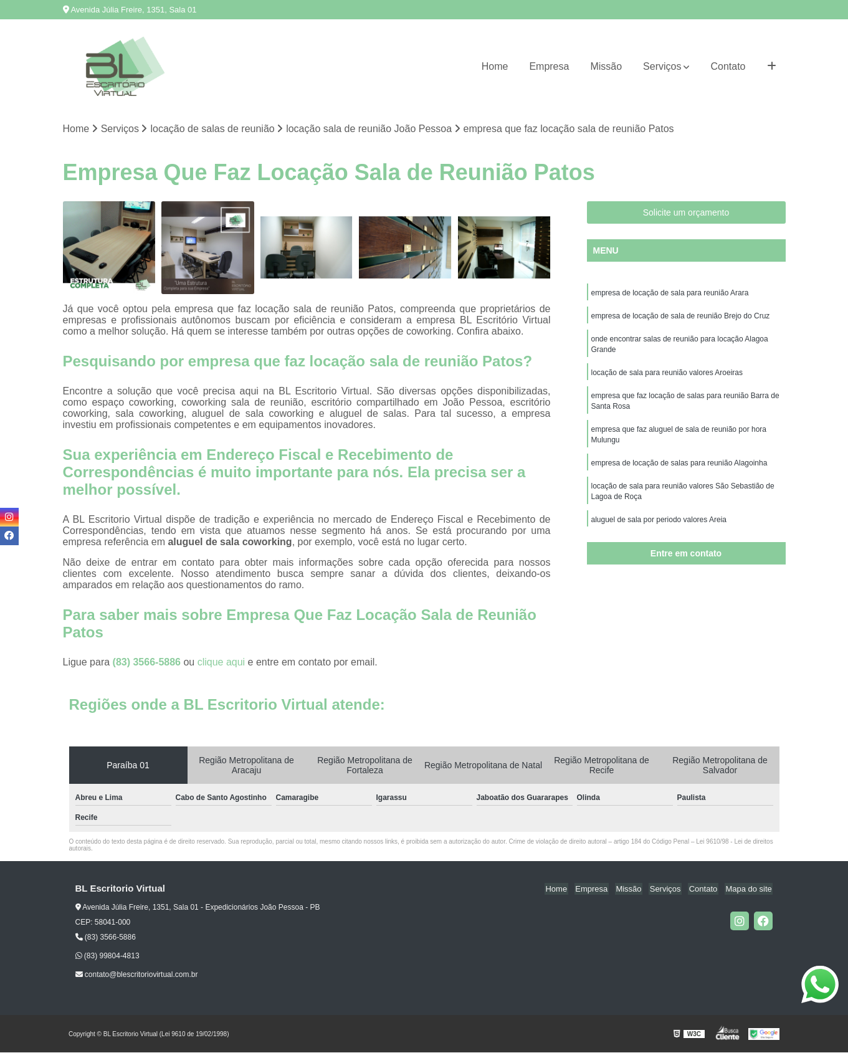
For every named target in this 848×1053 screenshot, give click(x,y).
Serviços (662, 66)
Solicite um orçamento (686, 213)
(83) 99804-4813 (107, 956)
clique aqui (221, 662)
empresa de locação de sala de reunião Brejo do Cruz (680, 317)
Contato (727, 66)
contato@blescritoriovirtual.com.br (136, 975)
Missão (606, 66)
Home (495, 66)
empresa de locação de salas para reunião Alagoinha (679, 469)
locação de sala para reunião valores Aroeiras (667, 375)
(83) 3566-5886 (148, 662)
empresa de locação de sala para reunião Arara (670, 293)
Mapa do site (750, 889)
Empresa (549, 66)
